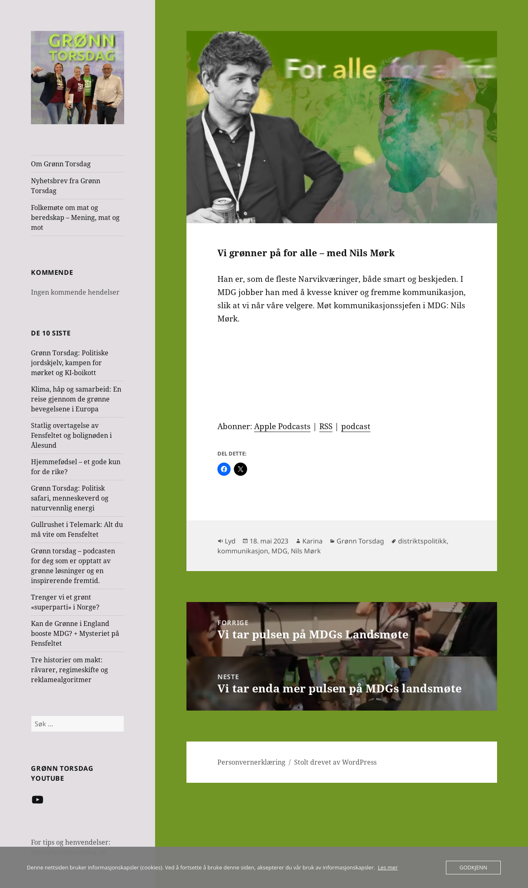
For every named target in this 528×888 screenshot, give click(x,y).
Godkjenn (473, 867)
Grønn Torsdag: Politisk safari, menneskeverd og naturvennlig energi (69, 498)
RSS (325, 426)
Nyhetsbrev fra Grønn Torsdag (65, 185)
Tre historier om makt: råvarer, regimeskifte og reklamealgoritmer (69, 669)
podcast (355, 426)
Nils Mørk (306, 550)
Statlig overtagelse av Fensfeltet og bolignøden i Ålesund (71, 435)
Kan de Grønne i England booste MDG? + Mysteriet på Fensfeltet (75, 633)
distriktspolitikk (422, 541)
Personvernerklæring (251, 762)
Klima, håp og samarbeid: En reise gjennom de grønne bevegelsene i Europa (76, 399)
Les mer (388, 867)
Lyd (230, 541)
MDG (279, 550)
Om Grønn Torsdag (61, 163)
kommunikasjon (242, 550)
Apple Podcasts (282, 426)
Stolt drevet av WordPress (335, 762)
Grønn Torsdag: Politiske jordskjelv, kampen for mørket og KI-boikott (69, 362)
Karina (312, 541)
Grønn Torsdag (360, 541)
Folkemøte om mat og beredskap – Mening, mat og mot (75, 217)
